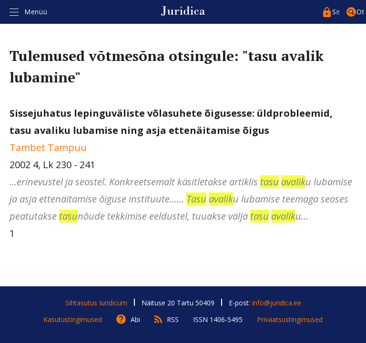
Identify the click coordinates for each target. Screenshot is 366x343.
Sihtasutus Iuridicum (96, 302)
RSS (173, 319)
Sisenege (335, 11)
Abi (135, 319)
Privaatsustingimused (290, 319)
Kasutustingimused (72, 319)
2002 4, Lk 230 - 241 (183, 166)
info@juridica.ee (276, 302)
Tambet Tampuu (48, 147)
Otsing (360, 11)
